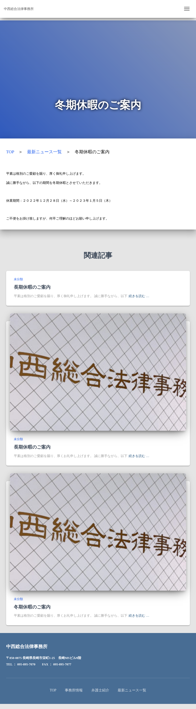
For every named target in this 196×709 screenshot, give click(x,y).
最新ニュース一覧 (44, 151)
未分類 (18, 279)
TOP (10, 151)
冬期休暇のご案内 (32, 607)
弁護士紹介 (100, 690)
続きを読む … (139, 296)
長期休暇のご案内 (32, 287)
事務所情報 (74, 690)
